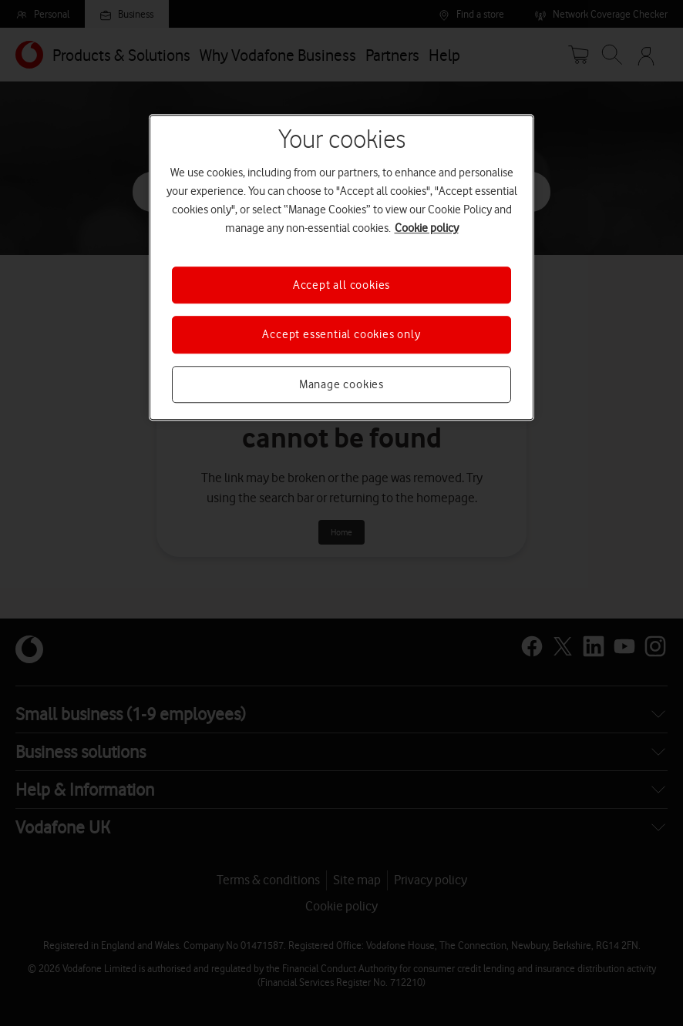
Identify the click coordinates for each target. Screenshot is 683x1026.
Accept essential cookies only (341, 334)
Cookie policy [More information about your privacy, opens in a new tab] (427, 228)
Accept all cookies (341, 285)
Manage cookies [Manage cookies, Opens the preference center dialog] (341, 384)
